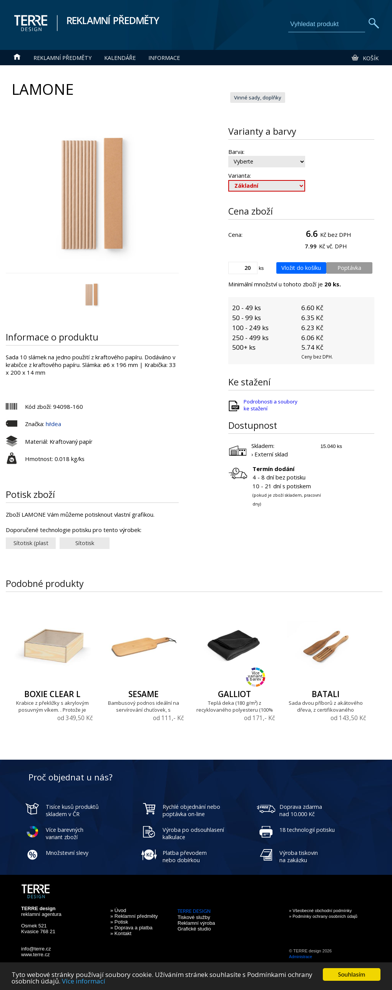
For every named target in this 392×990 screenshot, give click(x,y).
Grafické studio (194, 929)
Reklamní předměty (62, 57)
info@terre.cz (36, 949)
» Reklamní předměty (134, 916)
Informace (164, 57)
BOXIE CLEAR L (52, 694)
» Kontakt (120, 933)
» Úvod (118, 910)
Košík (364, 58)
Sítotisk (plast (30, 543)
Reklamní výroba (196, 923)
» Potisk (119, 922)
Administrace (300, 957)
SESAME (143, 694)
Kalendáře (120, 57)
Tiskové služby (194, 917)
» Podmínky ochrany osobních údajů (323, 916)
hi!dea (53, 424)
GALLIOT (234, 694)
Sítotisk (84, 543)
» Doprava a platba (131, 928)
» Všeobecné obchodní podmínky (320, 910)
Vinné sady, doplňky (257, 97)
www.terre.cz (35, 954)
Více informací (83, 981)
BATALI (325, 694)
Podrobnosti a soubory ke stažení (270, 405)
